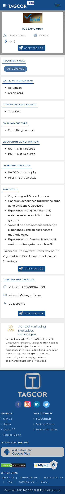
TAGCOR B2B (42, 418)
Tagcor (8, 429)
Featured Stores (43, 424)
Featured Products (45, 429)
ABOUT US (7, 477)
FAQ (6, 481)
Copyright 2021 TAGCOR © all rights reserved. (32, 490)
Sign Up (6, 418)
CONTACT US (23, 481)
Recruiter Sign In (11, 434)
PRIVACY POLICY (50, 477)
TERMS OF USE (26, 477)
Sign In (6, 424)
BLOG (40, 481)
